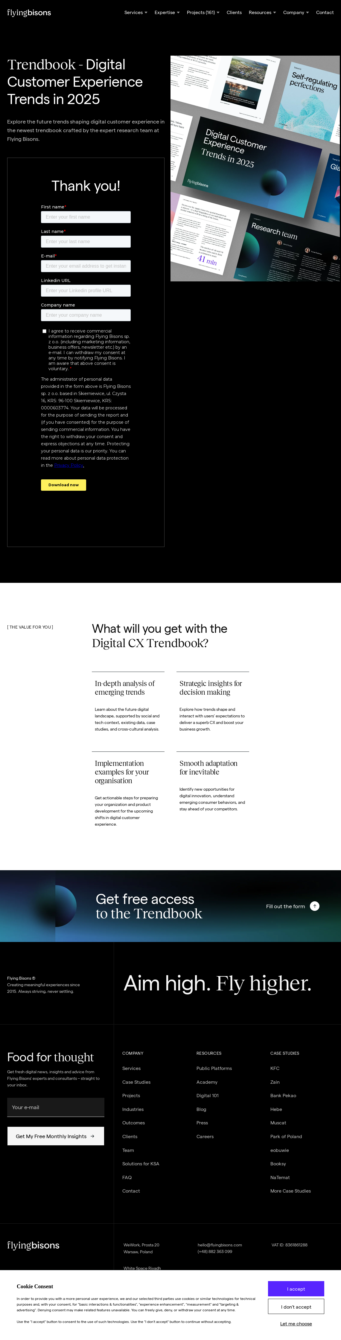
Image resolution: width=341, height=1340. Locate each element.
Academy (207, 1086)
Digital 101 (208, 1099)
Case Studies (136, 1086)
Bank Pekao (283, 1099)
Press (202, 1126)
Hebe (276, 1113)
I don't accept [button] (296, 1306)
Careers (205, 1140)
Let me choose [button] (296, 1323)
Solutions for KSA (140, 1167)
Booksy (278, 1167)
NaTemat (280, 1181)
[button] (135, 13)
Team (128, 1154)
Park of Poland (286, 1140)
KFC (274, 1072)
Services (131, 1072)
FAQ (127, 1181)
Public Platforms (214, 1072)
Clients (234, 12)
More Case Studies (290, 1195)
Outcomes (133, 1126)
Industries (133, 1113)
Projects (131, 1099)
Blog (201, 1113)
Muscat (278, 1126)
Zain (275, 1086)
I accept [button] (296, 1289)
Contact (325, 12)
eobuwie (279, 1154)
